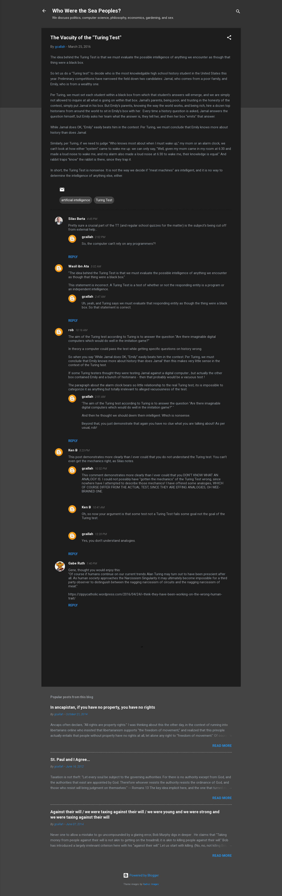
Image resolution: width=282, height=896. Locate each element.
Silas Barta (76, 219)
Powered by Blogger (141, 875)
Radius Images (151, 884)
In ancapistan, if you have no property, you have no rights (102, 707)
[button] (229, 38)
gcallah (87, 237)
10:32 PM (101, 468)
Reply (72, 257)
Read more (222, 746)
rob (71, 330)
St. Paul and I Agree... (70, 759)
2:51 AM (100, 396)
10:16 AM (81, 330)
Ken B (72, 450)
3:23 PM (84, 450)
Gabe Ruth (76, 563)
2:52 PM (100, 237)
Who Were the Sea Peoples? (86, 11)
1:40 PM (92, 563)
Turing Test (104, 200)
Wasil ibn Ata (78, 266)
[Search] (238, 12)
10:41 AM (99, 507)
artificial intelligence (75, 200)
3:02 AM (96, 266)
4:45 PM (92, 219)
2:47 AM (100, 296)
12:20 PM (101, 534)
